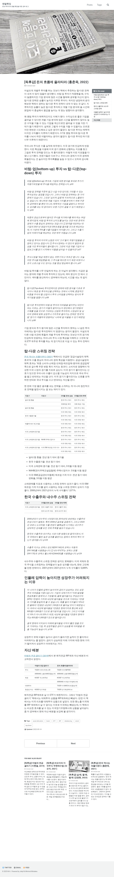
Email (17, 868)
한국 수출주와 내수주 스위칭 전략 (101, 112)
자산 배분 (97, 124)
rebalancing (72, 762)
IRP (63, 762)
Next (73, 784)
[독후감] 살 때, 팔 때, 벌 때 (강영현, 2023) (79, 817)
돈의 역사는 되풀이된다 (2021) (39, 378)
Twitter (7, 868)
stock (82, 762)
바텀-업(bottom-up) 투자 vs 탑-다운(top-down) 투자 (101, 101)
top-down (29, 766)
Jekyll (22, 871)
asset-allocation (39, 762)
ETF (57, 762)
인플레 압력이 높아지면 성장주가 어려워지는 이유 (102, 118)
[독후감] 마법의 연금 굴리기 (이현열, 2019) (34, 807)
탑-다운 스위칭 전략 (100, 107)
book (50, 762)
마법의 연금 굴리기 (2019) (37, 694)
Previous (40, 784)
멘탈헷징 (15, 5)
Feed (26, 868)
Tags (99, 5)
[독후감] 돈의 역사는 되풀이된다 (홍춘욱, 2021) (101, 807)
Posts (89, 5)
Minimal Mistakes (31, 871)
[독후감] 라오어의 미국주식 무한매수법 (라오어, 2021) (56, 807)
